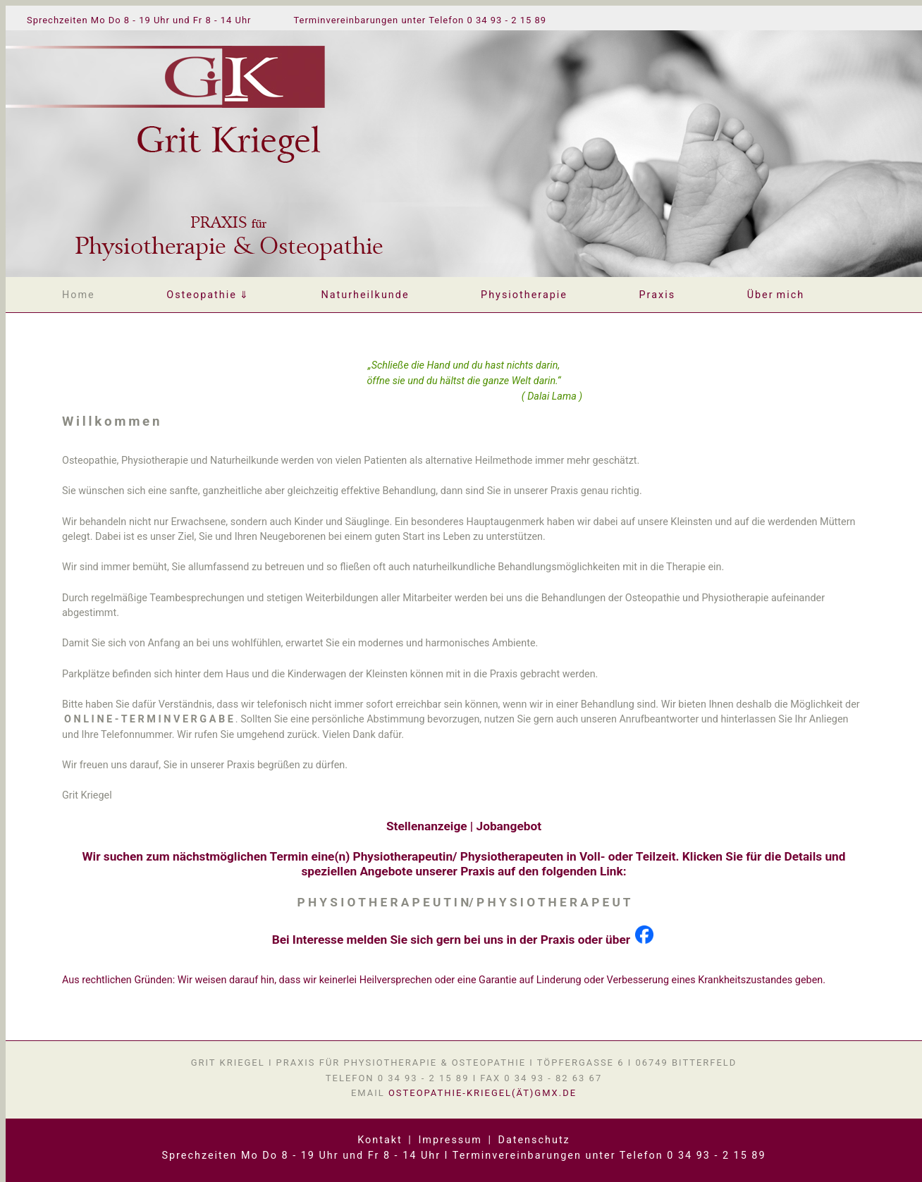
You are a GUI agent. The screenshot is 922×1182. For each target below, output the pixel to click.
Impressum (449, 1140)
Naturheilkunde (365, 295)
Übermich (776, 295)
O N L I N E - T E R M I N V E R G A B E (148, 719)
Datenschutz (534, 1140)
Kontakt (379, 1140)
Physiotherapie (524, 295)
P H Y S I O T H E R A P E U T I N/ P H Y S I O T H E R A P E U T (463, 902)
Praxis (657, 295)
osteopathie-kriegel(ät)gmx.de (482, 1093)
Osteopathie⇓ (208, 295)
